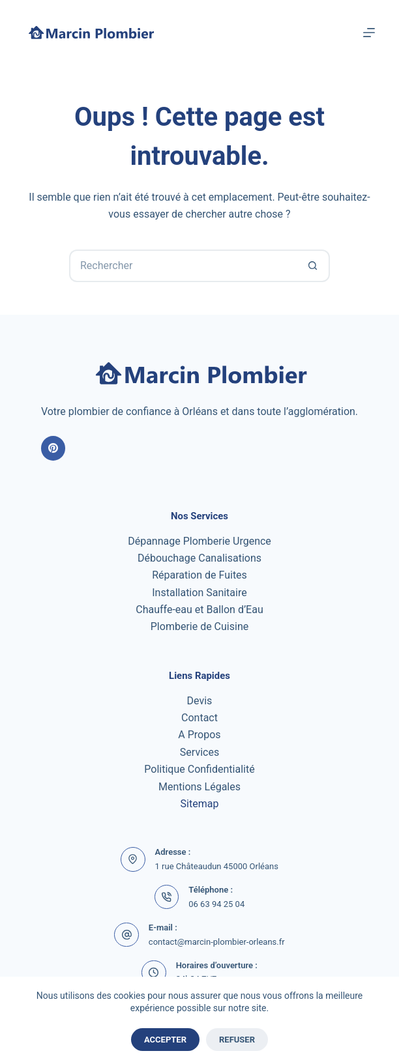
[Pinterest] (53, 448)
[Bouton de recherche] (313, 266)
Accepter (165, 1039)
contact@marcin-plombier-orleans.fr (217, 942)
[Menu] (369, 32)
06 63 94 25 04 (216, 904)
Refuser (237, 1039)
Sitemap (200, 804)
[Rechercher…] (183, 266)
